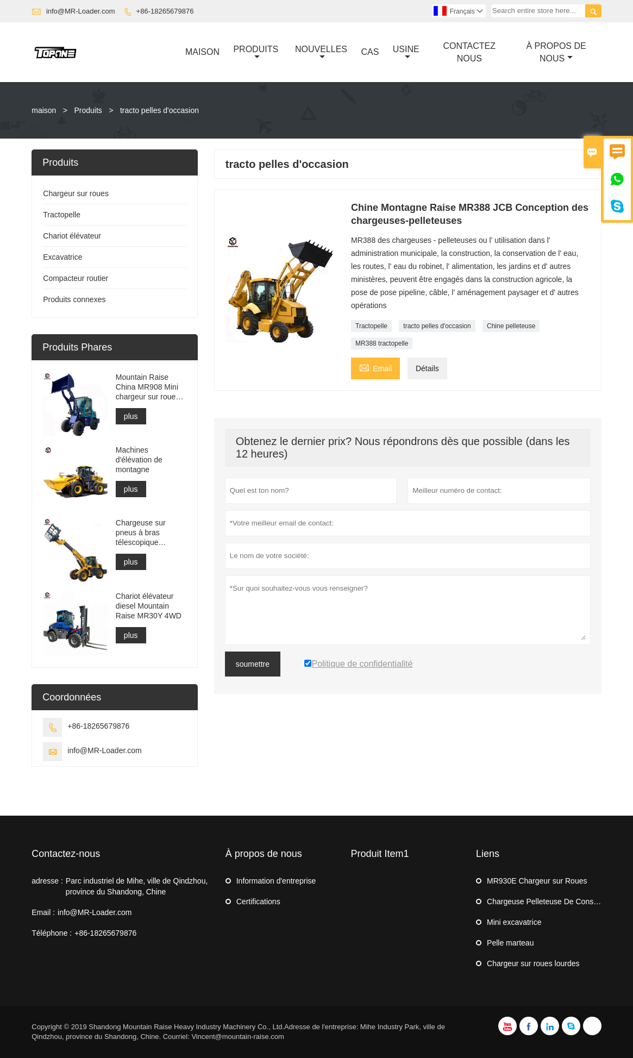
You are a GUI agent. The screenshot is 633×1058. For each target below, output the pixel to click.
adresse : (47, 881)
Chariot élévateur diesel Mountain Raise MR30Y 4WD (148, 606)
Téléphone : (52, 933)
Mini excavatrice (514, 922)
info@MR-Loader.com (80, 11)
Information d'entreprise (276, 881)
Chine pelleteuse (511, 326)
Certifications (258, 901)
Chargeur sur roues (76, 193)
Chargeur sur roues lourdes (533, 963)
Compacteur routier (75, 278)
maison (44, 110)
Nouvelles (321, 53)
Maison (202, 52)
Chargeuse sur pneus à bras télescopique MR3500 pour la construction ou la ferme (146, 532)
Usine (406, 53)
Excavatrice (62, 257)
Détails (427, 368)
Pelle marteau (510, 942)
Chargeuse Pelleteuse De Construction (552, 901)
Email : (43, 912)
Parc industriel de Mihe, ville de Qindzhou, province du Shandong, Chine (137, 886)
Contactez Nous (469, 52)
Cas (370, 52)
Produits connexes (74, 299)
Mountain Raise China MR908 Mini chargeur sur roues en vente (148, 387)
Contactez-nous (66, 853)
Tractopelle (371, 326)
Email (375, 367)
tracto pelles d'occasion (437, 326)
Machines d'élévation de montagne (139, 460)
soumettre (253, 664)
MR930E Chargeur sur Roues (537, 881)
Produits (255, 53)
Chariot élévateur (72, 235)
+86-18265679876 (165, 11)
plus (131, 416)
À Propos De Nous (556, 52)
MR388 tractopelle (381, 343)
